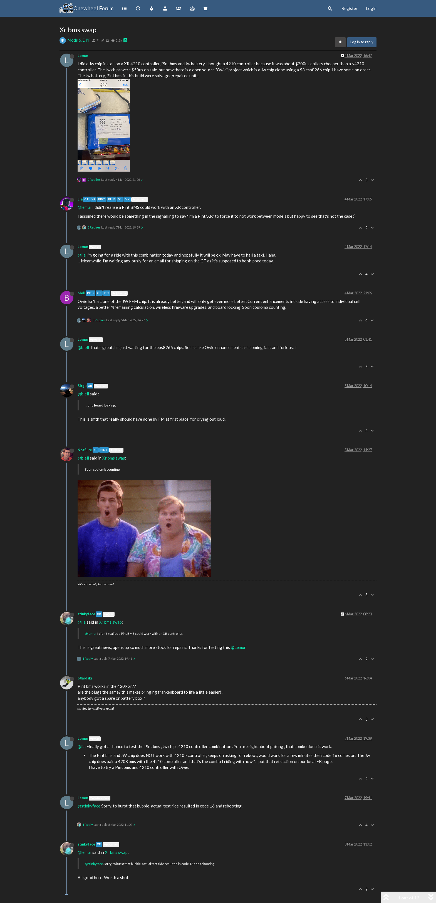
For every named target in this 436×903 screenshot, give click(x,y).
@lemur (84, 207)
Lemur (83, 55)
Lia (80, 199)
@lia (82, 254)
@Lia (94, 247)
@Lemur (140, 199)
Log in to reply (361, 42)
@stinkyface (99, 798)
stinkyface (86, 614)
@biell (95, 339)
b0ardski (85, 678)
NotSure (85, 450)
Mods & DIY (78, 39)
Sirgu (82, 385)
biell (81, 293)
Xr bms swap (113, 457)
